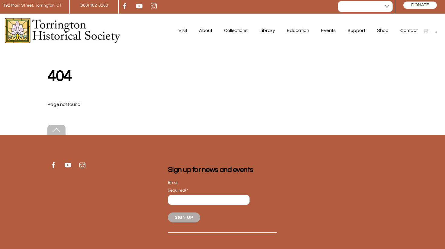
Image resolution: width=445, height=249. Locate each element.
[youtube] (139, 5)
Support (356, 30)
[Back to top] (56, 130)
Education (298, 30)
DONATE (420, 5)
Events (328, 30)
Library (267, 30)
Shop (383, 30)
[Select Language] (365, 6)
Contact (409, 30)
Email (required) (178, 186)
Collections (236, 30)
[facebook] (125, 5)
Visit (182, 30)
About (205, 30)
